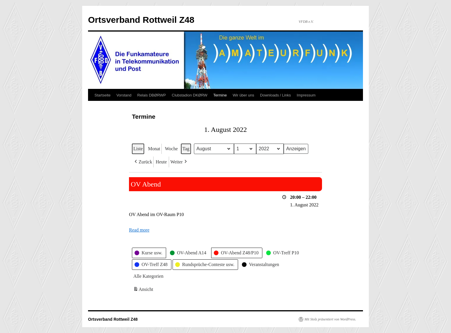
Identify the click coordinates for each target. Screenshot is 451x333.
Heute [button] (161, 161)
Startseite (102, 95)
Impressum (306, 95)
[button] (143, 162)
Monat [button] (154, 148)
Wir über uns (243, 95)
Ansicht (143, 290)
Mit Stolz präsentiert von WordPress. (330, 319)
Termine (220, 95)
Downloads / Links (275, 95)
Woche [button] (171, 148)
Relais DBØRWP (151, 95)
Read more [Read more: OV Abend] (139, 229)
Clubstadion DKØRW (189, 95)
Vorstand (123, 95)
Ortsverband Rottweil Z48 (141, 20)
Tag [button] (186, 148)
